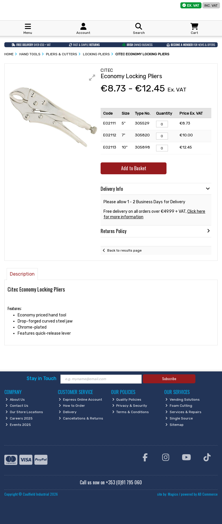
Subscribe (169, 378)
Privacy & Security (129, 406)
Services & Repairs (183, 412)
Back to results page (124, 250)
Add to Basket (133, 168)
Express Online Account (80, 399)
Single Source (179, 418)
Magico (173, 494)
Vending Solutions (182, 399)
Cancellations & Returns (81, 418)
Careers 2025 (19, 418)
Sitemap (174, 425)
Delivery (68, 412)
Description (22, 274)
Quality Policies (127, 399)
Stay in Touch (41, 378)
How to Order (72, 406)
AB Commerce (208, 494)
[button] (92, 77)
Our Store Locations (24, 412)
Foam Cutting (178, 406)
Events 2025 (18, 425)
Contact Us (16, 406)
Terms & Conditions (130, 412)
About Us (15, 399)
